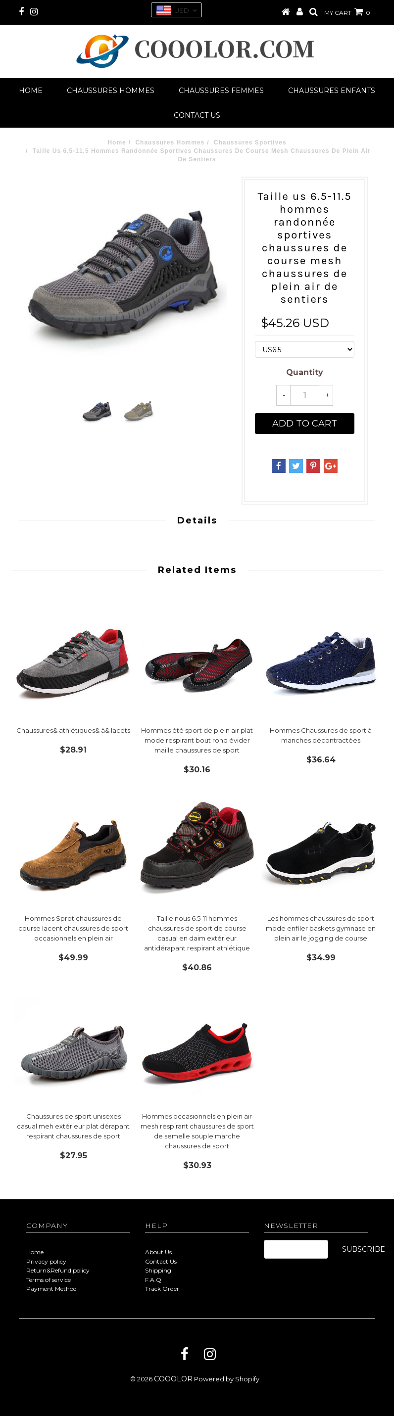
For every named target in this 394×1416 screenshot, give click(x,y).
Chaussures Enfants (331, 90)
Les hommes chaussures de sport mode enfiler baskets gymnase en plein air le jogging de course (321, 928)
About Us (158, 1252)
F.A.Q (153, 1279)
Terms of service (48, 1279)
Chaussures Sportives (250, 142)
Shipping (158, 1270)
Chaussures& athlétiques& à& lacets (73, 730)
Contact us (197, 115)
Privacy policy (46, 1261)
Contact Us (161, 1261)
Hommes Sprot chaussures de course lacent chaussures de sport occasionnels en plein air (73, 928)
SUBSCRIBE (363, 1249)
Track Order (162, 1288)
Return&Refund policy (58, 1270)
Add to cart (304, 423)
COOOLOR (173, 1378)
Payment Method (51, 1288)
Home (31, 90)
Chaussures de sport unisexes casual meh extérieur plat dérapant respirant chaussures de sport (73, 1126)
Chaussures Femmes (221, 90)
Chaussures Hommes (110, 90)
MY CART (347, 12)
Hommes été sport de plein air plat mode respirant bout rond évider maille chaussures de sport (197, 740)
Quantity (304, 372)
